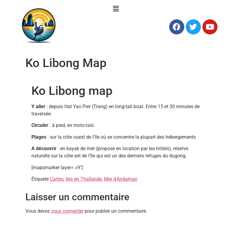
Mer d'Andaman (120, 179)
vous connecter (67, 211)
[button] (116, 9)
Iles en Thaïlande (84, 179)
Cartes (56, 179)
